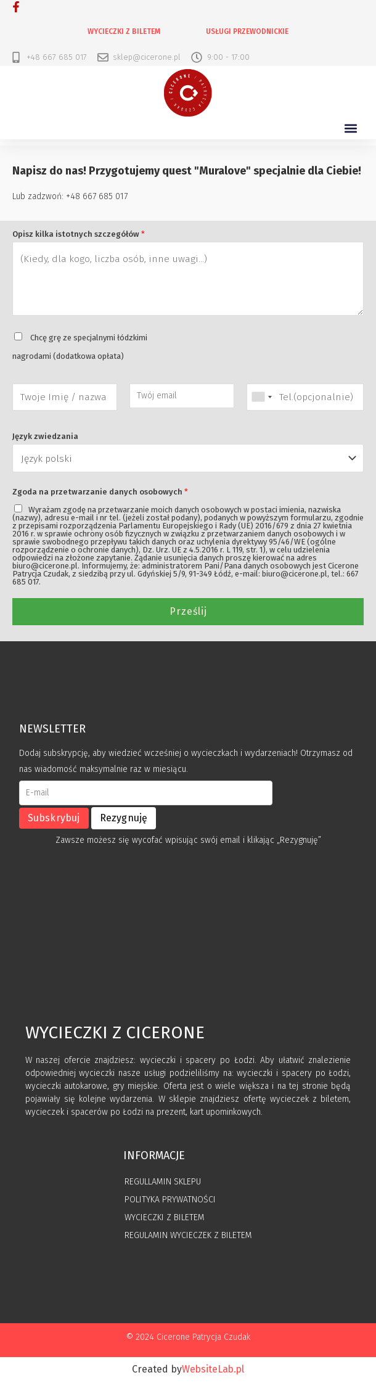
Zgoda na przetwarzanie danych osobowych (100, 493)
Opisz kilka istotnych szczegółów (78, 234)
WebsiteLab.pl (213, 1370)
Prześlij (188, 612)
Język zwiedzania (45, 436)
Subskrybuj (54, 819)
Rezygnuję (124, 819)
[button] (350, 128)
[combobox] (261, 397)
